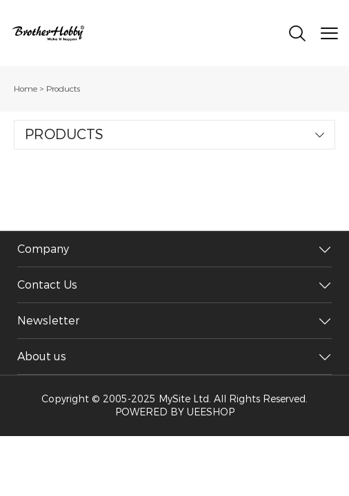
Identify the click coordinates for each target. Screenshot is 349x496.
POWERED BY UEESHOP (175, 412)
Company (43, 249)
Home (25, 88)
